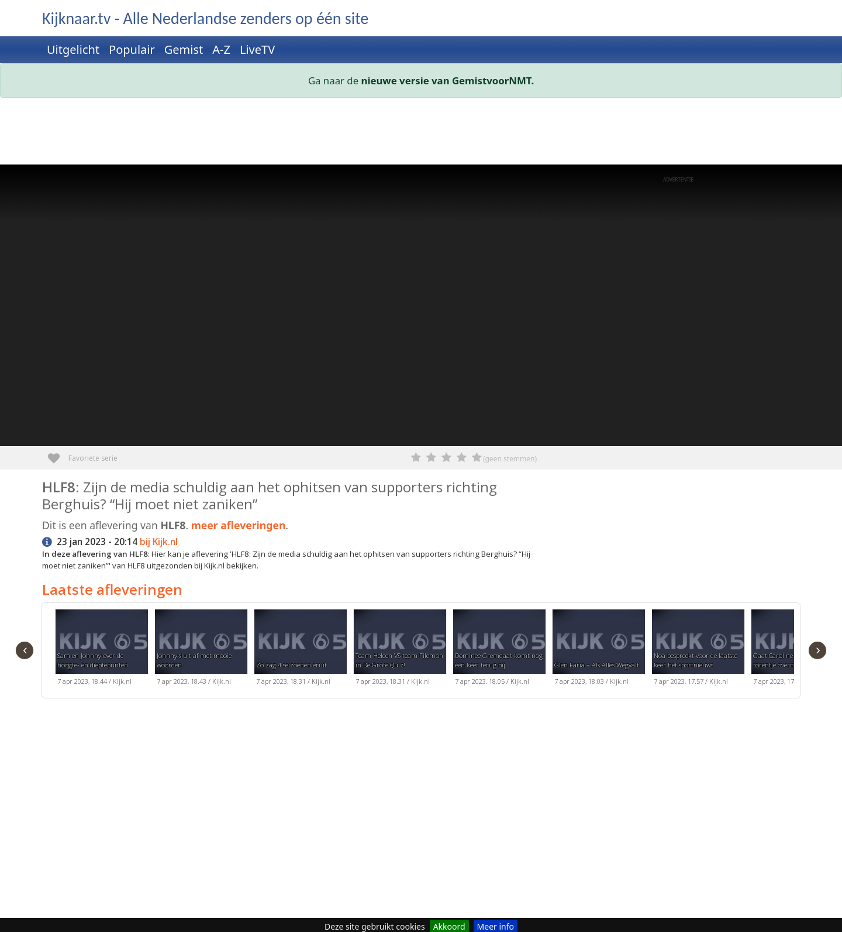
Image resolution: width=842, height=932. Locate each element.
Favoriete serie (58, 454)
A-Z (221, 49)
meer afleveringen (238, 525)
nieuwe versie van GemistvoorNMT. (447, 80)
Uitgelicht (73, 49)
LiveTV (257, 49)
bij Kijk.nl (159, 542)
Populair (132, 49)
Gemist (183, 49)
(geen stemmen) (510, 459)
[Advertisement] (393, 133)
